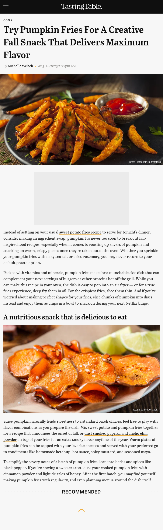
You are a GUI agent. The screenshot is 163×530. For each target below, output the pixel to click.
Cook (8, 20)
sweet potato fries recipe (80, 232)
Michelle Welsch (20, 65)
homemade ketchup (53, 451)
